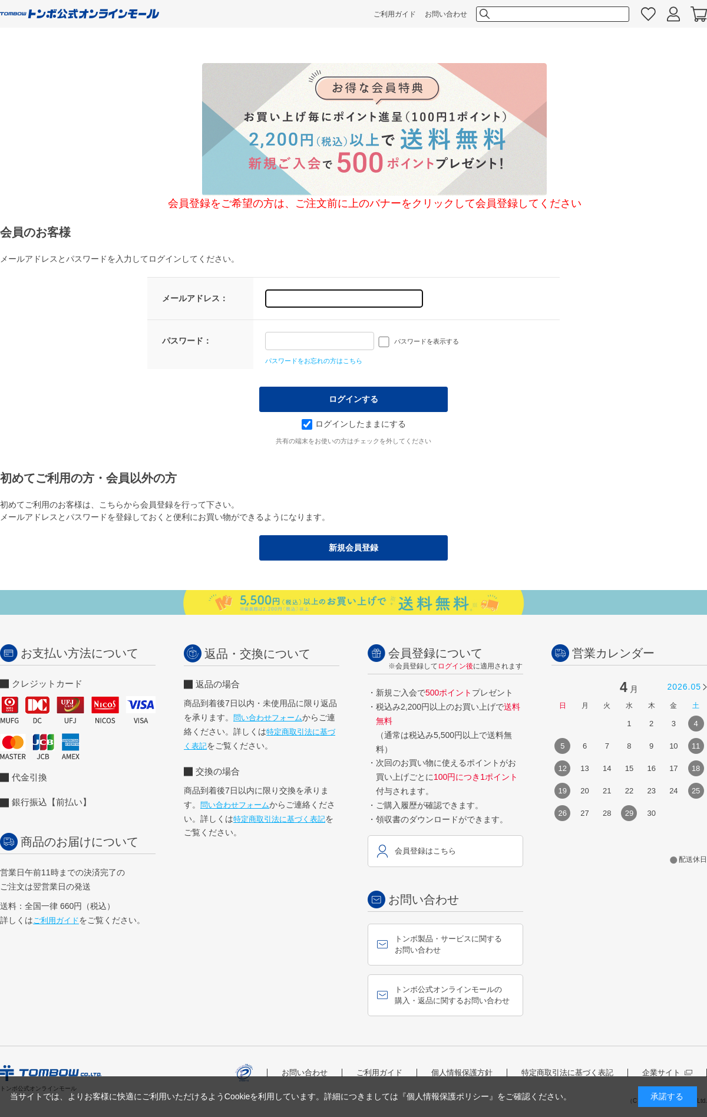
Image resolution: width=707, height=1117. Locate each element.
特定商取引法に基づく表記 (279, 819)
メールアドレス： (195, 298)
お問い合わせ (446, 14)
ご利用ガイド (395, 14)
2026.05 (684, 686)
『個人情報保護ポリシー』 (447, 1096)
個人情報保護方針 (462, 1072)
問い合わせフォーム (267, 717)
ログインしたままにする (354, 424)
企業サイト (667, 1072)
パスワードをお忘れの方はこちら (313, 360)
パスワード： (187, 340)
